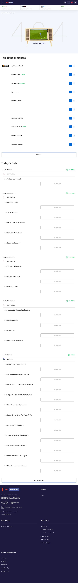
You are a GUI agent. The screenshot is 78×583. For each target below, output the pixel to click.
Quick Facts (74, 65)
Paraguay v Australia (14, 276)
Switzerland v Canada (14, 179)
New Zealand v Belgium (15, 340)
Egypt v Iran (11, 330)
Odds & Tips (44, 526)
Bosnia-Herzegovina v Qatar (48, 533)
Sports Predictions (6, 526)
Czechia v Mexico (45, 543)
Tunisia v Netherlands (14, 266)
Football (70, 170)
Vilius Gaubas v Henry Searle (16, 466)
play (70, 66)
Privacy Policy (5, 571)
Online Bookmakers (6, 13)
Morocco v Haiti (12, 202)
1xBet (42, 495)
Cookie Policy (5, 568)
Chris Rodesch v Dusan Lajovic (17, 456)
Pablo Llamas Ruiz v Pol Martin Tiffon (19, 415)
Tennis (71, 355)
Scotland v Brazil (12, 212)
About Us (4, 558)
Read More (57, 184)
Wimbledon (8, 359)
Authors (3, 561)
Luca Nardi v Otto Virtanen (15, 425)
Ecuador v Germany (13, 243)
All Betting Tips (39, 480)
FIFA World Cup (9, 174)
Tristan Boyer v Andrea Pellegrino (18, 435)
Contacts (4, 564)
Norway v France (12, 287)
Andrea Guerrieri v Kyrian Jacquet (18, 374)
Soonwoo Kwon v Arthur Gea (16, 445)
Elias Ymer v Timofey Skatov (16, 405)
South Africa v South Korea (16, 223)
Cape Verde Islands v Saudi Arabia (18, 310)
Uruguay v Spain (12, 320)
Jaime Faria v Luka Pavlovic (16, 364)
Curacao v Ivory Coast (14, 233)
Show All (39, 155)
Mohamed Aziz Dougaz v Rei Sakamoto (20, 384)
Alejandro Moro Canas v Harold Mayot (19, 395)
